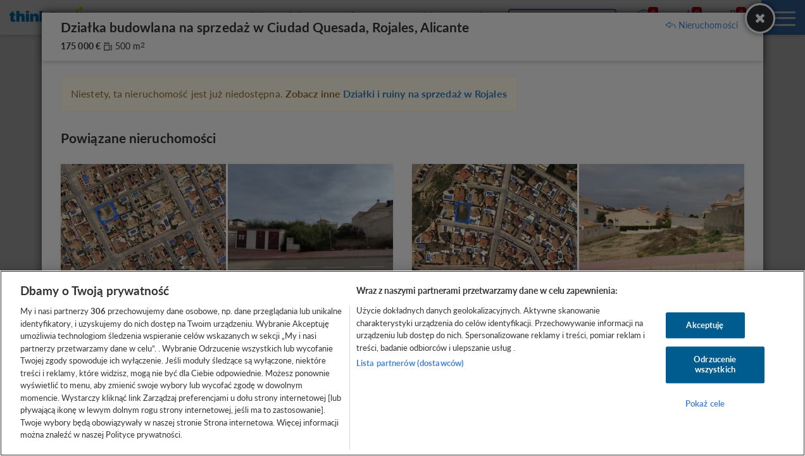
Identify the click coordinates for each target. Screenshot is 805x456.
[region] (402, 363)
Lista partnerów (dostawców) (410, 363)
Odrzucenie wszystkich (715, 365)
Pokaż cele (705, 403)
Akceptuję (704, 325)
